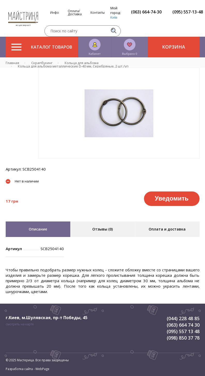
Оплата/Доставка (75, 13)
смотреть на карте (20, 324)
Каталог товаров (41, 47)
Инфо (54, 12)
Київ (113, 17)
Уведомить (171, 198)
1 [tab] (119, 162)
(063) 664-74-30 (146, 12)
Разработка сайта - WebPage (27, 369)
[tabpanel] (119, 113)
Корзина (173, 47)
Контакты (97, 12)
